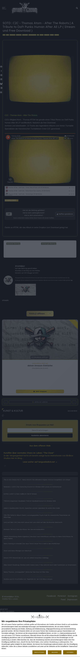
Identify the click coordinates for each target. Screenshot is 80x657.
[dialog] (40, 634)
